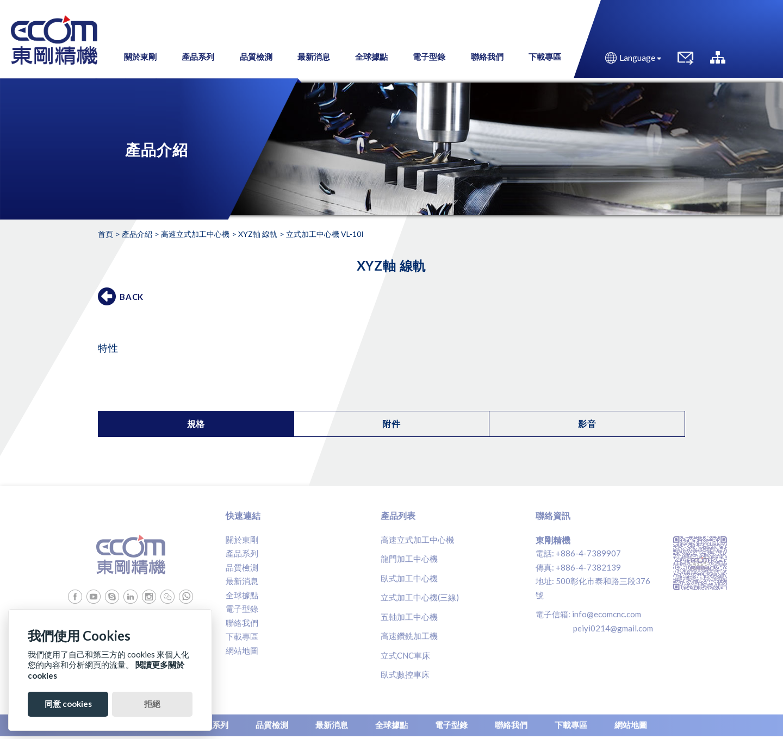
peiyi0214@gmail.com (613, 628)
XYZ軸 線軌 (257, 234)
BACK (132, 297)
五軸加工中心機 (409, 617)
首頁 (105, 234)
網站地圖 (242, 650)
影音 (587, 423)
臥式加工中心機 (409, 578)
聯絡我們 (242, 623)
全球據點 (242, 595)
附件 (391, 423)
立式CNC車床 (405, 655)
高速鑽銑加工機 (409, 636)
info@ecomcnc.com (606, 614)
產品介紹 (137, 234)
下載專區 (242, 636)
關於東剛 (242, 539)
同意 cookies (68, 704)
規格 (196, 423)
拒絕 (152, 704)
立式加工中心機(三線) (420, 597)
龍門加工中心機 (409, 558)
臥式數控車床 (405, 674)
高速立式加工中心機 (195, 234)
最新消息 (242, 581)
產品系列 (242, 553)
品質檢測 (242, 567)
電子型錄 (242, 608)
